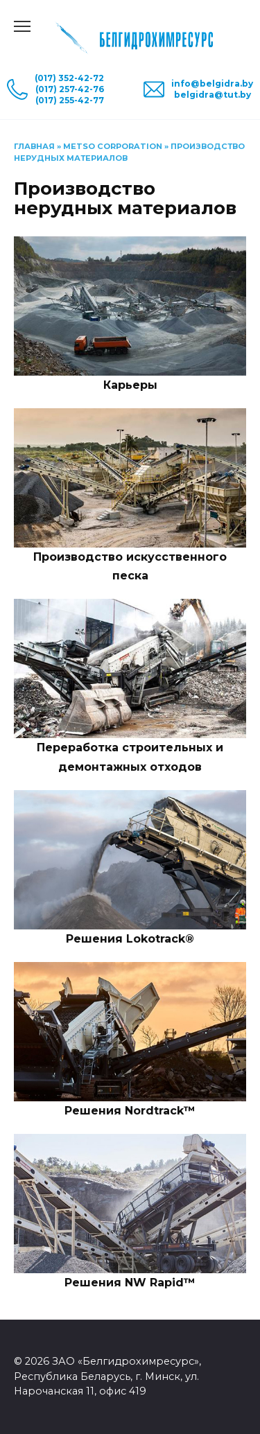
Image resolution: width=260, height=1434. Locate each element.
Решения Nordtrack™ (130, 1110)
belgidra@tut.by (212, 94)
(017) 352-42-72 (69, 78)
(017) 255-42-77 (69, 100)
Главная (34, 146)
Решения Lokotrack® (130, 938)
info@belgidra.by (212, 83)
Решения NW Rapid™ (130, 1282)
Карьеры (130, 385)
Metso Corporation (112, 146)
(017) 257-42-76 (69, 89)
